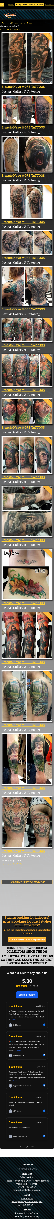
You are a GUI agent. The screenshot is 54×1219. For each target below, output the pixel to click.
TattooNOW (27, 1198)
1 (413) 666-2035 (27, 1204)
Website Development (27, 1184)
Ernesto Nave (18, 23)
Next (17, 29)
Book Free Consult (14, 4)
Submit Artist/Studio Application (27, 940)
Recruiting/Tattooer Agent (27, 1190)
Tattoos (5, 23)
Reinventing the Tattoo (27, 1213)
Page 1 (30, 23)
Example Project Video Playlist (27, 1201)
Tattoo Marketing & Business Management (27, 1181)
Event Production (27, 1187)
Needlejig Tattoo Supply (27, 1216)
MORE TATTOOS (33, 87)
